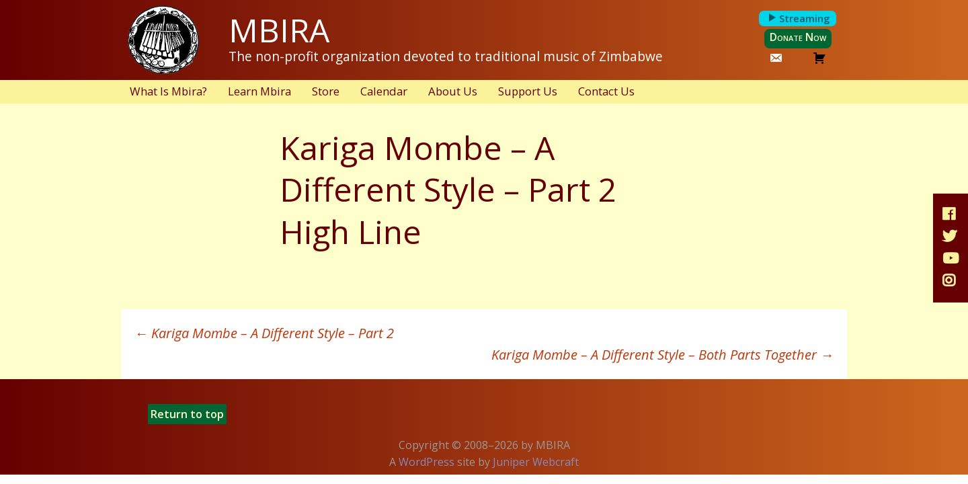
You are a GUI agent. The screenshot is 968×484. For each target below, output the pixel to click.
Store (325, 91)
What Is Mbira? (168, 91)
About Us (452, 91)
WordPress (426, 461)
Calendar (383, 91)
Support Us (527, 91)
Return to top (187, 414)
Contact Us (606, 91)
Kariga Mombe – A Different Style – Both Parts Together (662, 355)
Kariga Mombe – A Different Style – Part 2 (264, 333)
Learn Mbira (259, 91)
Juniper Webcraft (536, 461)
